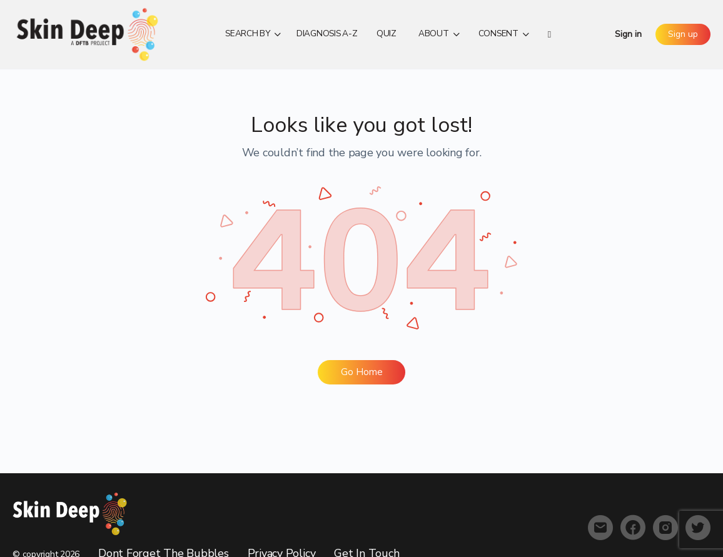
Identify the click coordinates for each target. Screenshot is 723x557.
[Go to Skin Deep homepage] (88, 33)
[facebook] (632, 527)
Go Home (362, 372)
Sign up (683, 34)
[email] (600, 527)
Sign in (628, 34)
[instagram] (665, 527)
